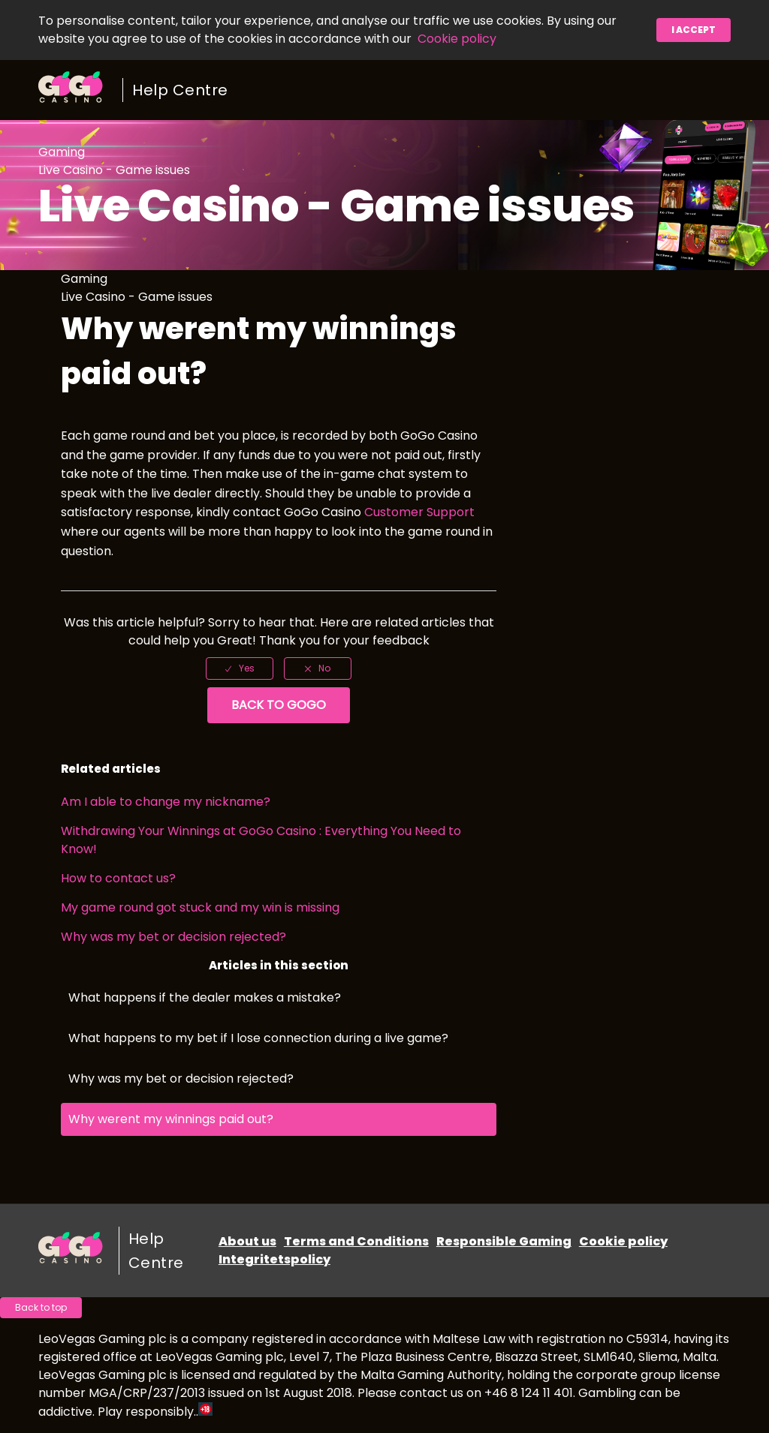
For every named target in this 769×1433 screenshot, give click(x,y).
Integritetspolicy (274, 1259)
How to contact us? (118, 878)
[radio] (239, 668)
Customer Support (419, 512)
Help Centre (180, 90)
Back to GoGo (278, 704)
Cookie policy (457, 38)
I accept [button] (693, 29)
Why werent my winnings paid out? (170, 1119)
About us (247, 1241)
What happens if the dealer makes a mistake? (204, 997)
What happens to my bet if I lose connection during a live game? (258, 1038)
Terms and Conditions (356, 1241)
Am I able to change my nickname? (165, 801)
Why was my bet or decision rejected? (173, 936)
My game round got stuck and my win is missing (200, 907)
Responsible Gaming (503, 1241)
